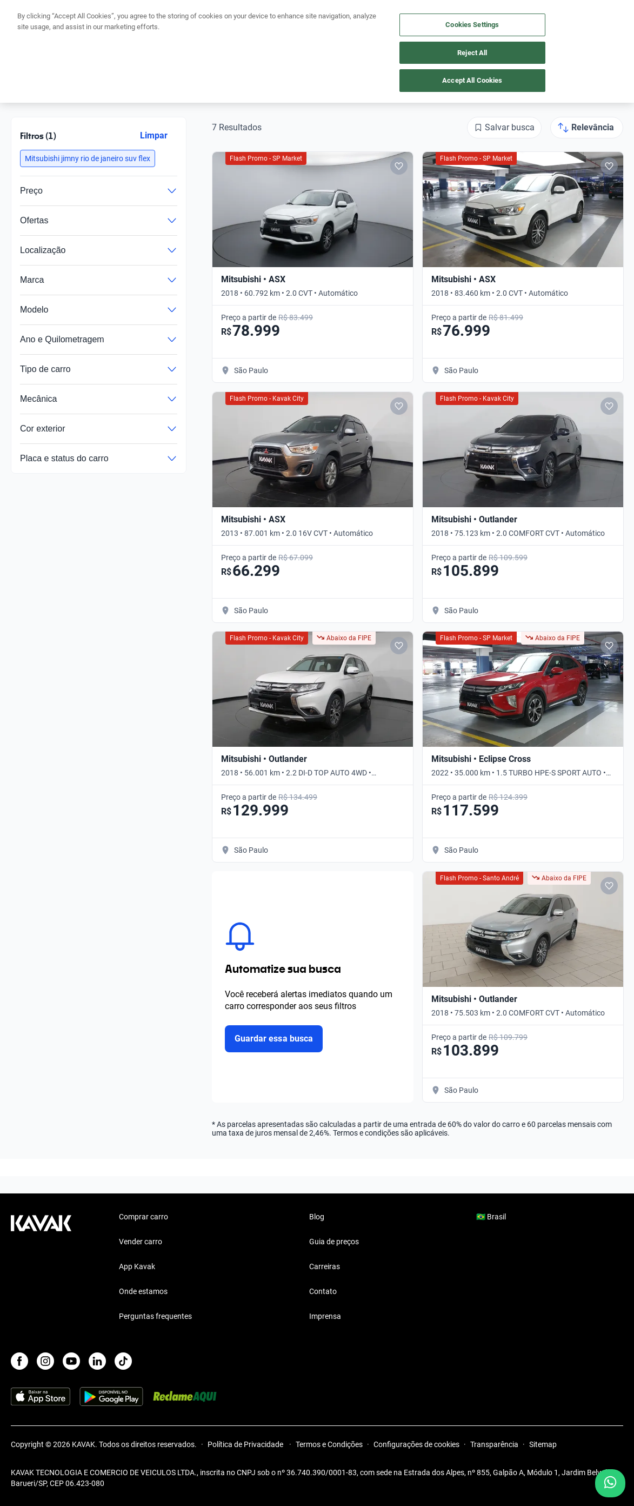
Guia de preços (334, 1241)
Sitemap (543, 1444)
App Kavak (137, 1266)
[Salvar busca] (504, 127)
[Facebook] (19, 1361)
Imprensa (325, 1316)
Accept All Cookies (472, 80)
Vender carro (140, 1241)
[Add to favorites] (399, 166)
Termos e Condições (329, 1444)
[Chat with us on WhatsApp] (610, 1483)
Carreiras (324, 1266)
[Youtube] (71, 1361)
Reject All (472, 53)
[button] (87, 158)
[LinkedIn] (97, 1361)
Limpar (154, 135)
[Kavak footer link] (41, 1267)
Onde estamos (143, 1291)
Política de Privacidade (246, 1444)
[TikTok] (123, 1361)
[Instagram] (45, 1361)
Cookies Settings (472, 25)
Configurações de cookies (416, 1444)
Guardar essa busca (274, 1038)
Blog (316, 1216)
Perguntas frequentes (155, 1316)
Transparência (494, 1444)
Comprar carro (143, 1216)
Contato (323, 1291)
